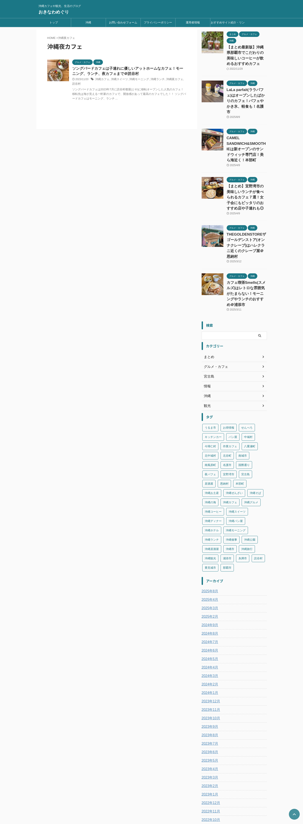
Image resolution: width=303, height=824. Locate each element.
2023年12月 (210, 653)
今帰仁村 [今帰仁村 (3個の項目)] (210, 398)
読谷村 (182, 80)
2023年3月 (209, 729)
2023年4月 (209, 721)
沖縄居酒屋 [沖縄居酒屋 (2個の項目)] (212, 500)
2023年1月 (209, 746)
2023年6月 (209, 704)
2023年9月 (209, 678)
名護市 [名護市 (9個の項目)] (227, 416)
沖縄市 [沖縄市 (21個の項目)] (230, 500)
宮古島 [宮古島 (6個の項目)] (245, 426)
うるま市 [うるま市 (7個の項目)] (210, 379)
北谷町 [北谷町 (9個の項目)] (227, 407)
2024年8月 (209, 585)
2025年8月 (209, 543)
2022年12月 (210, 754)
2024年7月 (209, 594)
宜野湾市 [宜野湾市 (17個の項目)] (228, 426)
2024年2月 (209, 636)
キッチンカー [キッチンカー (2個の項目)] (213, 388)
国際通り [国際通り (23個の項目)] (244, 416)
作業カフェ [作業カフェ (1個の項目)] (230, 398)
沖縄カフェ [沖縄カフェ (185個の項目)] (230, 454)
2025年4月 (209, 551)
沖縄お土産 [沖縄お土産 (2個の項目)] (212, 444)
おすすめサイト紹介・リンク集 (228, 24)
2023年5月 (209, 712)
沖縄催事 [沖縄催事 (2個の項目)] (231, 491)
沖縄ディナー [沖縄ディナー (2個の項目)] (213, 472)
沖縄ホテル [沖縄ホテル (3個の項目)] (212, 482)
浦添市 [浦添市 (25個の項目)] (227, 510)
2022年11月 (210, 763)
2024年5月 (209, 611)
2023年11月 (210, 661)
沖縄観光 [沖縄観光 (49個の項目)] (210, 510)
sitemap (181, 795)
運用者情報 (193, 22)
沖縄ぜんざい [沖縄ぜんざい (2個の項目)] (234, 444)
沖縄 (88, 22)
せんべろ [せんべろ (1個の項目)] (247, 379)
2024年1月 (209, 644)
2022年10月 (210, 771)
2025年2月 (209, 568)
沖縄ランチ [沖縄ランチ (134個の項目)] (212, 491)
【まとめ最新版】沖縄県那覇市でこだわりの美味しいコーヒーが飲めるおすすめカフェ (246, 51)
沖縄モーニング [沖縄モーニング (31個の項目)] (236, 482)
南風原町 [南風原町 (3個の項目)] (210, 416)
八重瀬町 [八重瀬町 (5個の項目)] (249, 398)
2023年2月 (209, 738)
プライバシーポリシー (158, 22)
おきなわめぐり (54, 12)
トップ (53, 22)
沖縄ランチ (153, 80)
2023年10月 (210, 670)
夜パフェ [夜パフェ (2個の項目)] (210, 426)
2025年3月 (209, 560)
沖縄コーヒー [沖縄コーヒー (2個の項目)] (213, 463)
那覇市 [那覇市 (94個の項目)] (227, 519)
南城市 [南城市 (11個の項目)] (242, 407)
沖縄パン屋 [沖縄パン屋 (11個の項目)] (236, 472)
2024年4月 (209, 619)
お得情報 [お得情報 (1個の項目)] (228, 379)
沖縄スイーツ (118, 80)
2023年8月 (209, 687)
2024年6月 (209, 602)
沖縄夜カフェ (169, 80)
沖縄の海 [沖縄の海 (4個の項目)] (210, 454)
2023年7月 (209, 695)
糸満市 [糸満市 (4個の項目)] (242, 510)
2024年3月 (209, 627)
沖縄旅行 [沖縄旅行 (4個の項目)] (247, 500)
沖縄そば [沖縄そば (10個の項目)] (255, 444)
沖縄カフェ (101, 80)
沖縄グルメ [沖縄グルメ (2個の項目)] (251, 454)
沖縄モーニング (136, 80)
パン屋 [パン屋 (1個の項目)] (233, 388)
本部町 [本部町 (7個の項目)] (240, 435)
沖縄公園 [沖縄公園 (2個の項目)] (249, 491)
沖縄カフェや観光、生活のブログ (151, 803)
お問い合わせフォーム (123, 22)
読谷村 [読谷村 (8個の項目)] (258, 510)
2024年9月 (209, 577)
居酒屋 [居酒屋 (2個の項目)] (209, 435)
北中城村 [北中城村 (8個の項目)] (210, 407)
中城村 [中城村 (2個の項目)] (248, 388)
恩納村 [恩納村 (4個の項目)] (224, 435)
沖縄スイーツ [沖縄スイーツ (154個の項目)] (237, 463)
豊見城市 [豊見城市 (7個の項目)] (210, 519)
